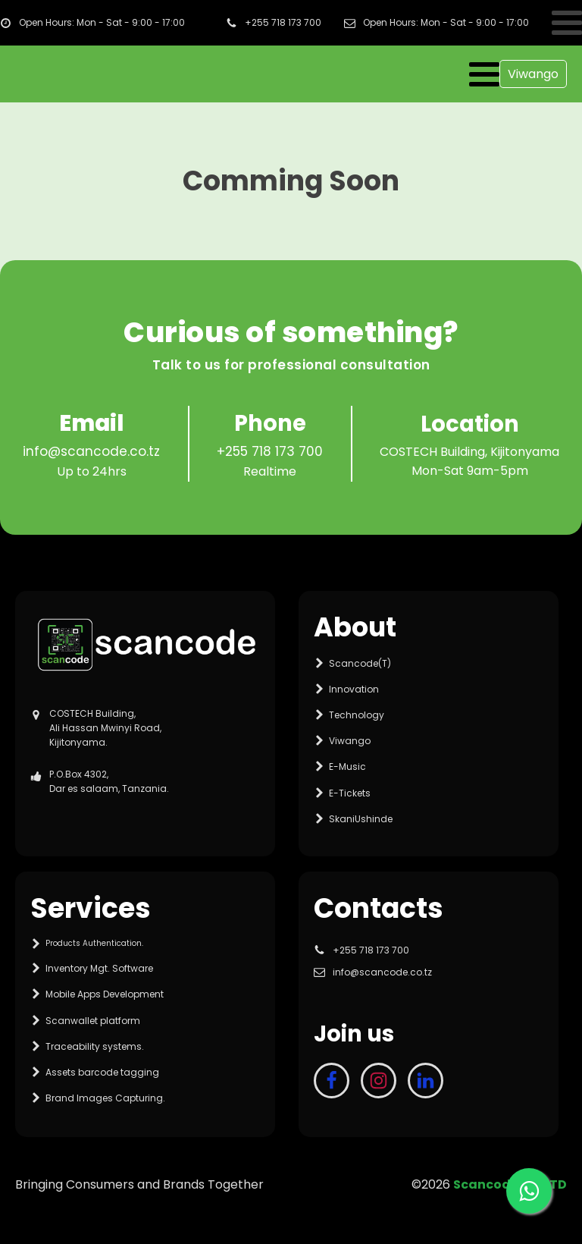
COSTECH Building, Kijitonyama (469, 451)
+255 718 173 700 (270, 451)
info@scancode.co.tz (91, 451)
